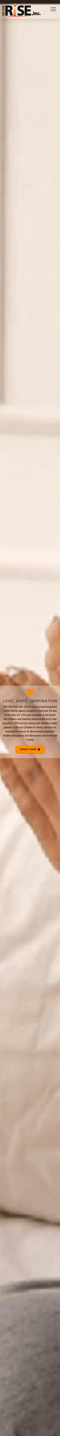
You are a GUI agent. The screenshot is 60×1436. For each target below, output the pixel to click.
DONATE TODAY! (30, 749)
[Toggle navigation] (53, 9)
